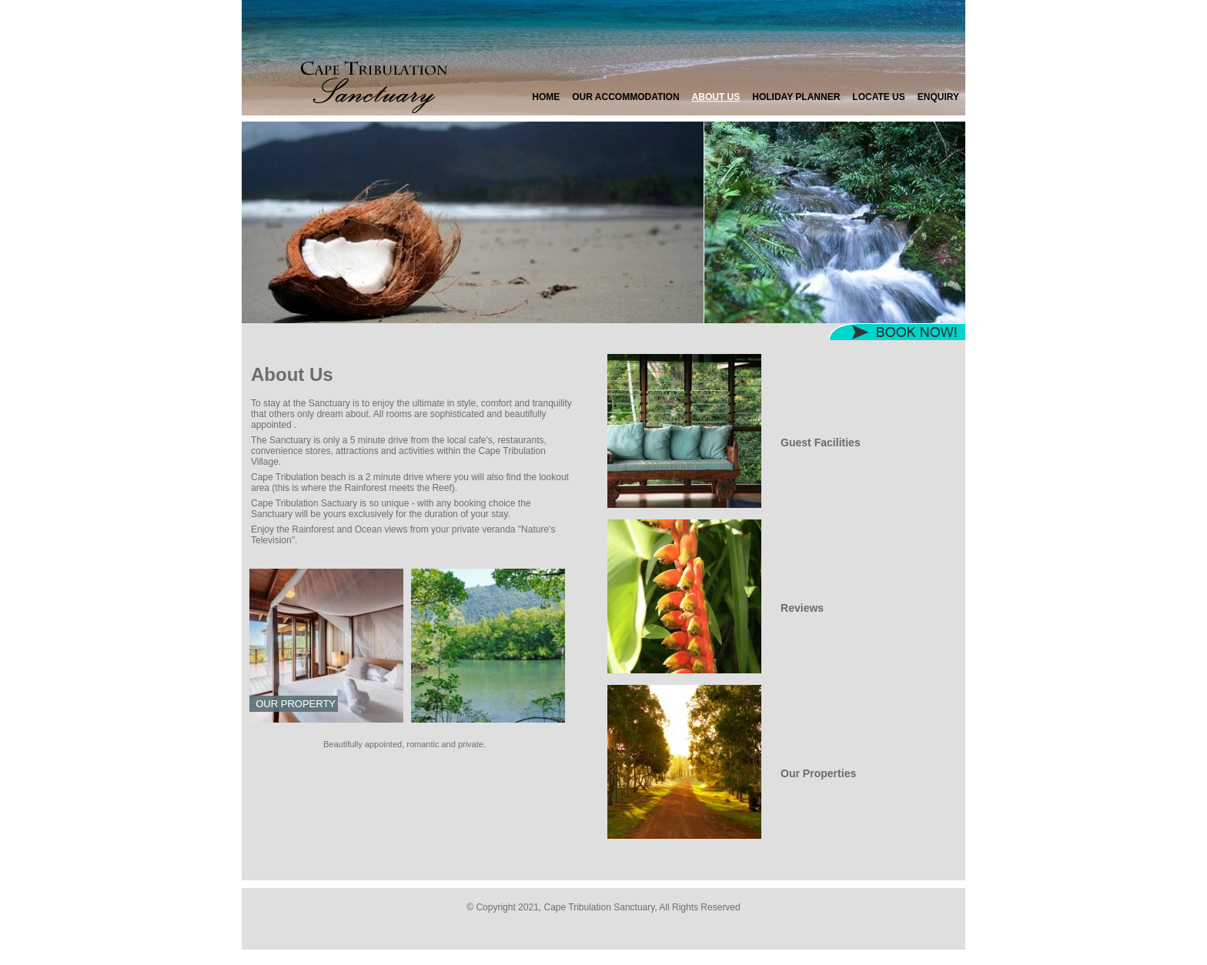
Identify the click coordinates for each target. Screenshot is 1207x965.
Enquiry (938, 97)
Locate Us (878, 97)
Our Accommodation (625, 97)
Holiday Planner (796, 97)
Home (546, 97)
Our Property (296, 704)
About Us (716, 97)
